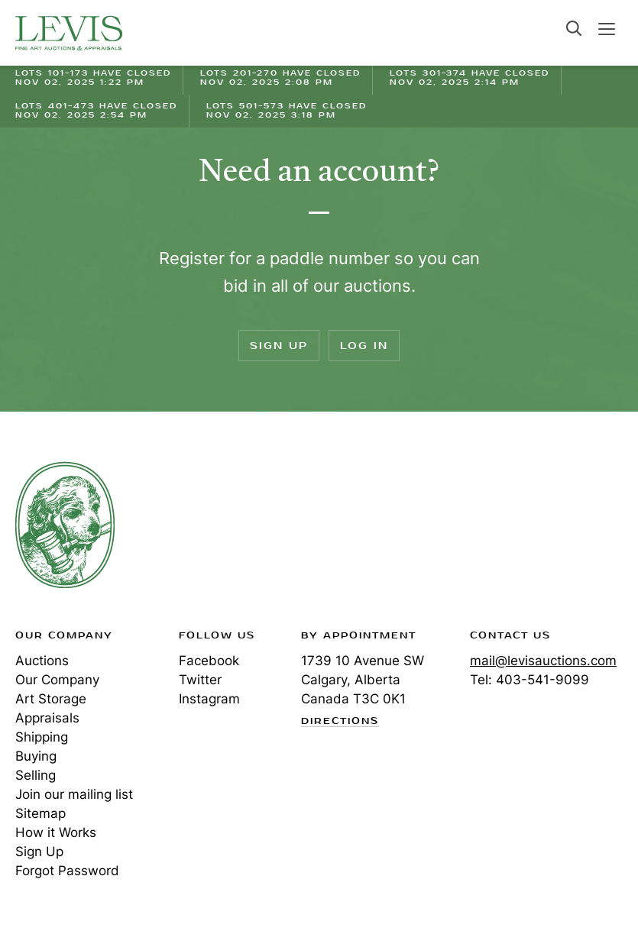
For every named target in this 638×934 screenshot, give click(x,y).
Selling (35, 775)
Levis (65, 524)
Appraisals (47, 718)
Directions (340, 721)
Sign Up (279, 345)
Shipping (41, 737)
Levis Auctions (68, 32)
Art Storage (50, 698)
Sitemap (40, 813)
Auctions (42, 660)
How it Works (55, 832)
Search (573, 28)
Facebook (209, 660)
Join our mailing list (74, 794)
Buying (36, 756)
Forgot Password (67, 870)
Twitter (200, 679)
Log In (364, 345)
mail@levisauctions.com (543, 660)
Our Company (57, 679)
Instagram (209, 698)
